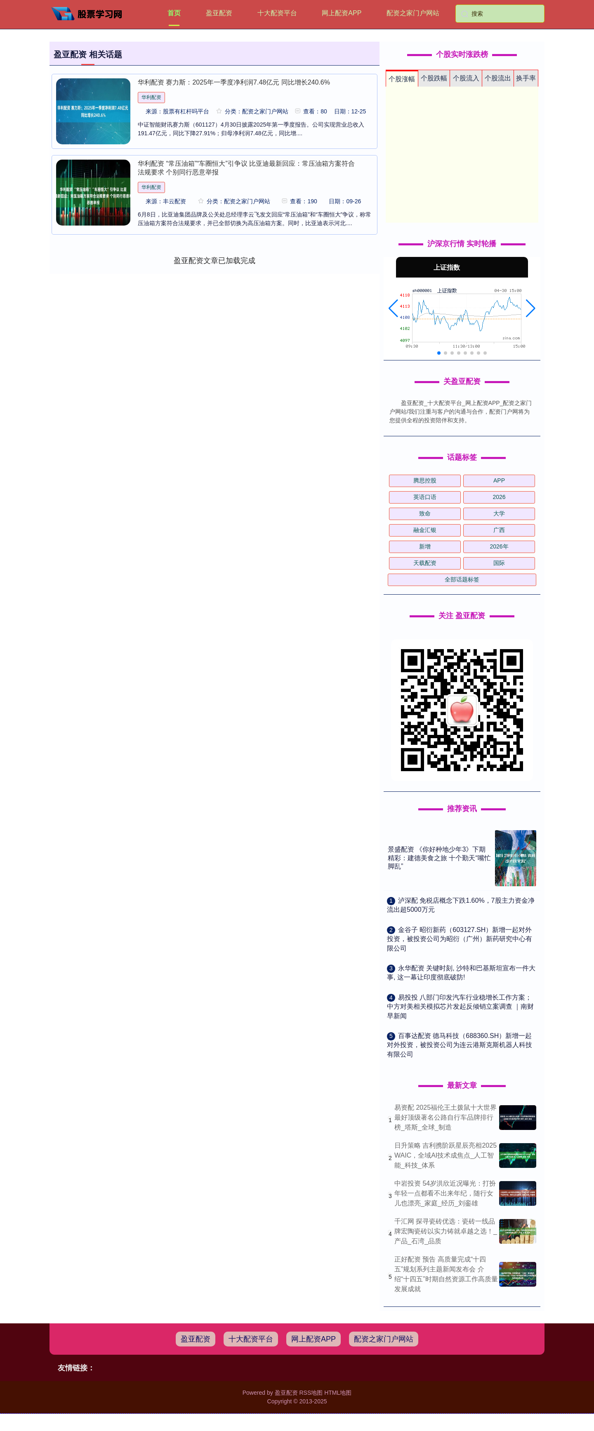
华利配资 (151, 97)
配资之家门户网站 (413, 12)
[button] (393, 308)
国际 (499, 563)
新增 (425, 546)
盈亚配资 (219, 12)
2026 (499, 497)
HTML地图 (337, 1392)
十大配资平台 (277, 12)
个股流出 (498, 78)
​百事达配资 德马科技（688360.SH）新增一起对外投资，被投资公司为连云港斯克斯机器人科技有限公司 (459, 1045)
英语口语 (424, 497)
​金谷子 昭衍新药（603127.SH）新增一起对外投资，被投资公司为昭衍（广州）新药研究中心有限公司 (459, 939)
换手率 (526, 78)
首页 (174, 12)
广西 (499, 530)
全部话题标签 (462, 579)
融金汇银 (424, 530)
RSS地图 (311, 1392)
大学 (499, 513)
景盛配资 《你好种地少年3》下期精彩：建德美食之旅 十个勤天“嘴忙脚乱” (439, 858)
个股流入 (466, 78)
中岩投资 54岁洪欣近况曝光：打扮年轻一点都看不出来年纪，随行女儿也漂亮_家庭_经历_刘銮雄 (445, 1193)
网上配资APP (341, 12)
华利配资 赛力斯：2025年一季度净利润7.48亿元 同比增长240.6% (234, 82)
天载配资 (424, 563)
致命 (425, 513)
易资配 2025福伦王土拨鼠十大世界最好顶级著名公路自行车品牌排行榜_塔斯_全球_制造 (445, 1117)
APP (499, 480)
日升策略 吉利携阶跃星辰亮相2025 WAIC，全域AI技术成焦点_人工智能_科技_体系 (445, 1155)
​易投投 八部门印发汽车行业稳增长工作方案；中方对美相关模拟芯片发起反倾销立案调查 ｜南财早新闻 (460, 1006)
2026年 (499, 546)
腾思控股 (424, 480)
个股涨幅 (402, 78)
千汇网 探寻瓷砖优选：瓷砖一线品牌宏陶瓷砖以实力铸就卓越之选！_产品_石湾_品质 (445, 1231)
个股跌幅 (434, 78)
